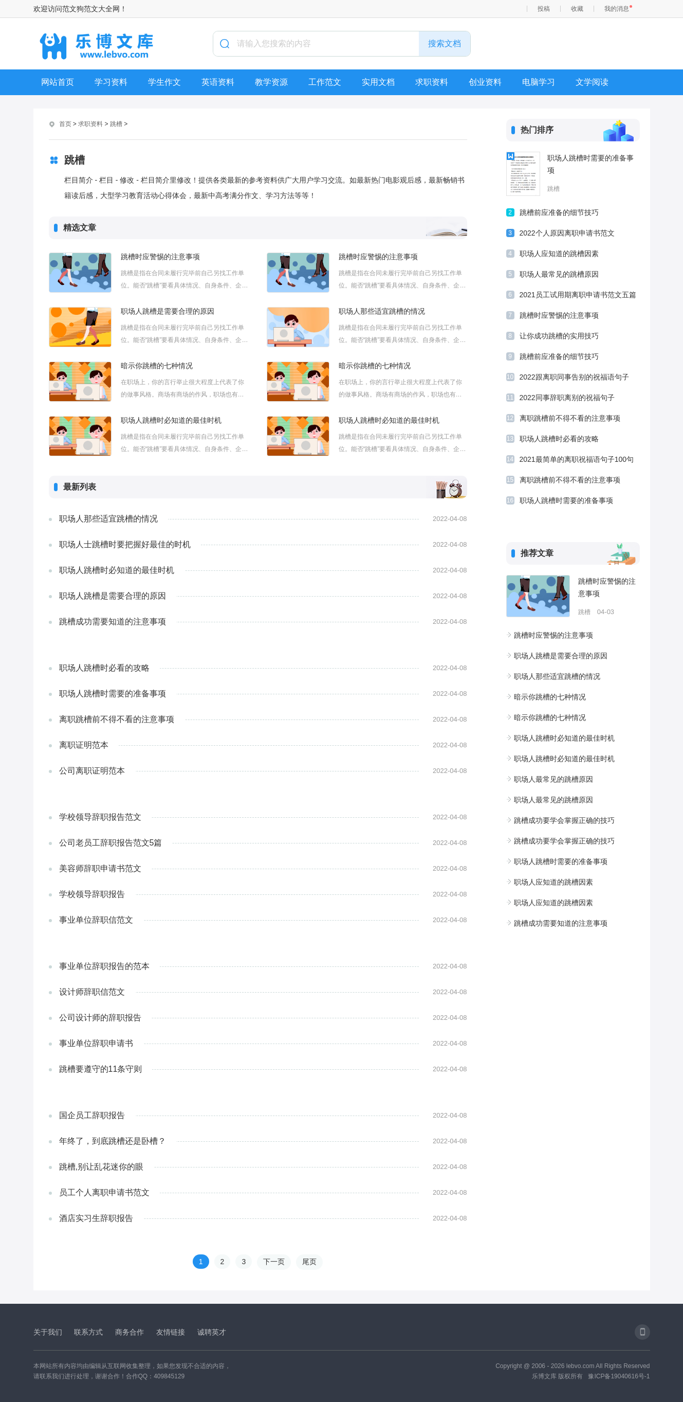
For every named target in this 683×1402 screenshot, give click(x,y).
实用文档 (378, 82)
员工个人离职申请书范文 (104, 1192)
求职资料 (431, 82)
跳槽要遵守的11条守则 (100, 1069)
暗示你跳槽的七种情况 (157, 366)
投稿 (544, 8)
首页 (65, 124)
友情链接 (170, 1332)
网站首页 (57, 82)
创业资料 (485, 82)
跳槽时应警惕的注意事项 (160, 257)
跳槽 (116, 124)
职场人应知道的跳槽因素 (559, 253)
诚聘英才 (211, 1332)
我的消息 (616, 8)
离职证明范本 (83, 745)
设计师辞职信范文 (92, 991)
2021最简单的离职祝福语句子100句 (577, 459)
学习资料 (111, 82)
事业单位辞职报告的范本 (104, 966)
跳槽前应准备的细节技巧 (559, 212)
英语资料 (217, 82)
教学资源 (271, 82)
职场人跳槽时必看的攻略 (104, 667)
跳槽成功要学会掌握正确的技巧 (564, 820)
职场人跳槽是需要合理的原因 (167, 311)
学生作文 (164, 82)
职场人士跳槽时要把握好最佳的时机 (125, 544)
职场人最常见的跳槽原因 (559, 274)
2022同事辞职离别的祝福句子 (567, 397)
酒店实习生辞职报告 (96, 1218)
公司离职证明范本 (92, 770)
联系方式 (88, 1332)
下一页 (274, 1261)
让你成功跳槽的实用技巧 (559, 336)
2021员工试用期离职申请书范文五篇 (578, 295)
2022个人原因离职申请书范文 (567, 233)
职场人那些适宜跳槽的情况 (382, 311)
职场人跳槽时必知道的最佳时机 (171, 420)
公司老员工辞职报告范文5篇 (110, 842)
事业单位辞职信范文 (96, 919)
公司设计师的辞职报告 (100, 1017)
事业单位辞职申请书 (96, 1043)
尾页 (309, 1261)
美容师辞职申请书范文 (100, 868)
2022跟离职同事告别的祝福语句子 (574, 377)
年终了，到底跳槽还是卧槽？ (112, 1141)
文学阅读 (592, 82)
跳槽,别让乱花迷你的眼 (101, 1166)
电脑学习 (538, 82)
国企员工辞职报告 (92, 1115)
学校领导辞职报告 (92, 894)
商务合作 (129, 1332)
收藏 (577, 8)
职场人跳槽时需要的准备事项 (112, 693)
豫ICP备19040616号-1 (619, 1376)
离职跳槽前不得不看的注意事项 (116, 719)
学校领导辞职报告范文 (100, 817)
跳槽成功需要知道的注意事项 (112, 621)
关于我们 (47, 1332)
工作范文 (324, 82)
